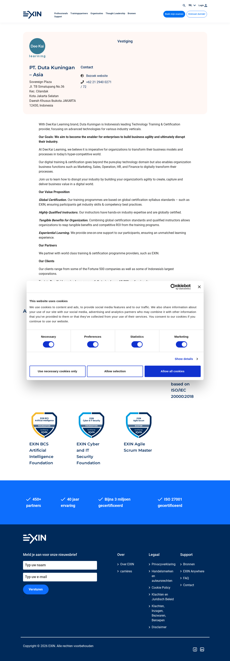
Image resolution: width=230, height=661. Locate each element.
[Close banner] (199, 286)
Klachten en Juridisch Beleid (163, 597)
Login (203, 5)
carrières (126, 571)
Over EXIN (127, 564)
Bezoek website (97, 76)
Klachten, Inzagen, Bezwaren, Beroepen (159, 613)
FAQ (186, 578)
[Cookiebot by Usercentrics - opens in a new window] (173, 287)
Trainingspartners (79, 13)
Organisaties (97, 13)
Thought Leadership (116, 13)
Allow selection (115, 371)
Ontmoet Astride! (196, 14)
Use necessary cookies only (57, 371)
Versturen (36, 589)
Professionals (61, 13)
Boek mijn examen (174, 14)
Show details (184, 358)
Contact (188, 585)
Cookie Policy (161, 587)
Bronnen (132, 13)
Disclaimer (159, 627)
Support (58, 16)
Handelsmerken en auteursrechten (162, 576)
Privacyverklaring (164, 564)
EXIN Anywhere (193, 571)
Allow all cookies (173, 371)
